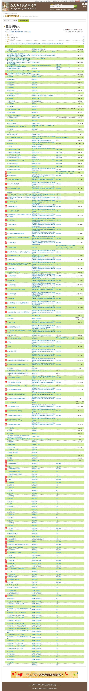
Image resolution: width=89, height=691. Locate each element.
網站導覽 (37, 1)
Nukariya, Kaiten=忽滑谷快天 (39, 58)
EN (85, 4)
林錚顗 (53, 55)
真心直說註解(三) (11, 298)
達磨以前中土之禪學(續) (13, 166)
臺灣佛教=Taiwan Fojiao (62, 137)
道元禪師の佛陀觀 (11, 247)
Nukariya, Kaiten (36, 62)
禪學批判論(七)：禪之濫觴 (14, 601)
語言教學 (69, 9)
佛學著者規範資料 (24, 20)
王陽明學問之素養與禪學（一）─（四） (17, 386)
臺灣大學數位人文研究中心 (49, 684)
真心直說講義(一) (11, 566)
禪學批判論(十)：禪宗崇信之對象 (15, 623)
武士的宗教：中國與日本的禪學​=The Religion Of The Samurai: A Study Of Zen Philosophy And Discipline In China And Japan (18, 55)
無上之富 (9, 571)
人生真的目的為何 (11, 463)
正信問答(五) (10, 520)
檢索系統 (52, 9)
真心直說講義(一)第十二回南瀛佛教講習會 (18, 303)
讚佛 (8, 355)
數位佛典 (63, 9)
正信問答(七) (10, 487)
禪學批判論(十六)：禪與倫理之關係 (16, 646)
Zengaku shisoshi (11, 132)
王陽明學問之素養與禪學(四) (14, 411)
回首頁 (82, 1)
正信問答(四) (10, 525)
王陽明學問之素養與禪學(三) (14, 415)
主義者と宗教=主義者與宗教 (14, 179)
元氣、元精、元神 (11, 335)
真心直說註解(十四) (12, 206)
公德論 (9, 342)
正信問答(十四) (11, 514)
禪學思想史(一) (11, 79)
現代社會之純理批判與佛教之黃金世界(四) (18, 360)
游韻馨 (53, 51)
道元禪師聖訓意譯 (11, 590)
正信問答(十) (10, 501)
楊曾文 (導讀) (43, 95)
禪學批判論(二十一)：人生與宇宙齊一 (16, 612)
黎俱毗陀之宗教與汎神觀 (13, 169)
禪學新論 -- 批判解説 (12, 452)
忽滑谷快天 (34, 68)
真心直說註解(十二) (12, 220)
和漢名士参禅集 (11, 112)
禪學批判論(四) (11, 659)
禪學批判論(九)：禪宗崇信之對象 (15, 603)
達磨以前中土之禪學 (12, 163)
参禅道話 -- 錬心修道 (12, 450)
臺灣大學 (35, 684)
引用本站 (72, 1)
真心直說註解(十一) (12, 229)
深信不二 (9, 346)
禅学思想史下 (10, 103)
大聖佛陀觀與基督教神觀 (13, 68)
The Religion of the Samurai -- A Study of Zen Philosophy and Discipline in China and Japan (19, 74)
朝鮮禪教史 (10, 368)
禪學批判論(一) (11, 598)
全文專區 (58, 9)
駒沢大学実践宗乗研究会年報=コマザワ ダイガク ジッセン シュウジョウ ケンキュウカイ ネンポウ (65, 247)
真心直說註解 (10, 560)
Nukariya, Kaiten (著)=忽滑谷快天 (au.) (41, 439)
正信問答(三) (10, 517)
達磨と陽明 (10, 120)
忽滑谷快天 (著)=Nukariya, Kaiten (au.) (41, 51)
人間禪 (9, 315)
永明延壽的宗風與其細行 (13, 109)
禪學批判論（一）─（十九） (14, 143)
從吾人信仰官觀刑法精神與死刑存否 (16, 568)
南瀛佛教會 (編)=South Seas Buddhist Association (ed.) (43, 179)
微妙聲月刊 (59, 149)
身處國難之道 (10, 541)
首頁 (4, 13)
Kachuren (9, 192)
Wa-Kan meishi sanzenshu (14, 115)
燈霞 (33, 315)
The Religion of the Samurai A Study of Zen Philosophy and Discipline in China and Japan (19, 58)
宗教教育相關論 (11, 549)
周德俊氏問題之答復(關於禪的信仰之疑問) (18, 544)
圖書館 (39, 684)
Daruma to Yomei (11, 123)
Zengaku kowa (11, 444)
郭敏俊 (39, 76)
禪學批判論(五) (11, 654)
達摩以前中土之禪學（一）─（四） (16, 160)
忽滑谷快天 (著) (36, 49)
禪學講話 (9, 458)
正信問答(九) (10, 493)
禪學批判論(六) (11, 656)
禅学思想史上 (10, 106)
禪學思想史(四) (11, 90)
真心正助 (9, 140)
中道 (57, 471)
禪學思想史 (10, 76)
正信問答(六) (10, 522)
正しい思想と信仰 (11, 402)
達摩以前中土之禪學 (12, 117)
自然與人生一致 (11, 536)
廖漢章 (39, 555)
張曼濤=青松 (35, 125)
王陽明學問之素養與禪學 (13, 424)
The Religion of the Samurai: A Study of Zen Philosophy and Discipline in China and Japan (19, 71)
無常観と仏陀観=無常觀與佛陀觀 (15, 233)
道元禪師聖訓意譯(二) (12, 593)
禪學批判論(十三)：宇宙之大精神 (15, 640)
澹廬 (39, 117)
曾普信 (33, 536)
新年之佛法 (10, 582)
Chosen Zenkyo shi (12, 134)
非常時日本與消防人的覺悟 (14, 552)
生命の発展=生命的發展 (13, 211)
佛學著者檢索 (7, 20)
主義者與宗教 (10, 482)
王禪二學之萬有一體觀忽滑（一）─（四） (18, 371)
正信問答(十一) (11, 504)
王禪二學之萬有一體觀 (13, 406)
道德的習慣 (10, 595)
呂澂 (43, 125)
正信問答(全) (10, 318)
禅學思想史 (10, 129)
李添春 (33, 566)
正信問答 (9, 146)
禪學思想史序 (10, 662)
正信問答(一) (10, 485)
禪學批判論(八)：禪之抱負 (14, 620)
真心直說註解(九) (11, 259)
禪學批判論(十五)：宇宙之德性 (15, 643)
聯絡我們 (55, 1)
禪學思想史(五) (11, 87)
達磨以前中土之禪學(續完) (14, 155)
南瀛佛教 (58, 175)
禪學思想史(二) (11, 82)
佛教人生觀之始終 (11, 539)
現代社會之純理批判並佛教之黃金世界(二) (18, 398)
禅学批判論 (10, 460)
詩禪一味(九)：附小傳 (12, 585)
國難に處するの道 (11, 175)
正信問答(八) (10, 498)
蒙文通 (33, 127)
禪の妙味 (9, 430)
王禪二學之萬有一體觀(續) (14, 377)
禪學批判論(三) (11, 651)
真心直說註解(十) (11, 242)
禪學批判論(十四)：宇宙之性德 (15, 648)
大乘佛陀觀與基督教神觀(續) (14, 474)
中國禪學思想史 (11, 95)
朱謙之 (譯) (43, 49)
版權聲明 (66, 1)
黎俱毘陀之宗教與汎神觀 (13, 188)
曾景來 (33, 598)
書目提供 (60, 1)
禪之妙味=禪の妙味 (12, 51)
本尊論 (9, 172)
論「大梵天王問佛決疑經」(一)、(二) (16, 137)
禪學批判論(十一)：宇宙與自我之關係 (16, 626)
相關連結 (75, 9)
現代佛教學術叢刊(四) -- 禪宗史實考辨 (17, 126)
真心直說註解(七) (11, 275)
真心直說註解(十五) (12, 202)
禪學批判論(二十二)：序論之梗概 (15, 615)
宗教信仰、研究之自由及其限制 (15, 547)
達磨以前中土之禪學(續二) (14, 157)
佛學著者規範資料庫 (12, 13)
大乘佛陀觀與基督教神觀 (13, 272)
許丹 (53, 125)
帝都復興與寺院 (11, 558)
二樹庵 (33, 590)
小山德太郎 (41, 539)
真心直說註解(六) (11, 280)
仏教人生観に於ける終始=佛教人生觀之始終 (18, 312)
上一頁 (84, 6)
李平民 (40, 152)
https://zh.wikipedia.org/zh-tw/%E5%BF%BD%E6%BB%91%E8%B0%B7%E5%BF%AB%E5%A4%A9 (37, 43)
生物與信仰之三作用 (12, 533)
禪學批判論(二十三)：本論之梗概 (15, 618)
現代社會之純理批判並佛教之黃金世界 (17, 394)
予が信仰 (9, 477)
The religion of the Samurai (14, 93)
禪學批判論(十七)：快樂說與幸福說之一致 (18, 628)
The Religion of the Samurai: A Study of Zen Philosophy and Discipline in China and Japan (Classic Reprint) (19, 62)
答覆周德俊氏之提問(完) (13, 579)
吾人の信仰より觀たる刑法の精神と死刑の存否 (19, 195)
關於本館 (42, 1)
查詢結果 (15, 20)
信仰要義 (9, 555)
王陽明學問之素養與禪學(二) (14, 420)
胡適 (40, 125)
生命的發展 (10, 528)
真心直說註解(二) (11, 563)
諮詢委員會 (49, 1)
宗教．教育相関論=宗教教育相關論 (16, 289)
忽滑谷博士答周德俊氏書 (13, 255)
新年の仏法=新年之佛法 (13, 184)
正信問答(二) (10, 495)
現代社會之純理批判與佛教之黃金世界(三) (18, 364)
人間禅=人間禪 (11, 322)
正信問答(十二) (11, 506)
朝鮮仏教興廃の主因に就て (14, 338)
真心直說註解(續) (11, 307)
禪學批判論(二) (11, 606)
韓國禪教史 (10, 49)
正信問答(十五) (11, 512)
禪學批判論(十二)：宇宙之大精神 (15, 634)
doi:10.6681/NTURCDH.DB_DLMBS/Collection (44, 688)
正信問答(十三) (11, 509)
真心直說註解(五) (11, 284)
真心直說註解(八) (11, 268)
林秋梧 (39, 560)
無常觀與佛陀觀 (11, 574)
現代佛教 (58, 315)
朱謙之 (39, 98)
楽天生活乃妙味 (11, 447)
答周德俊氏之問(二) (12, 576)
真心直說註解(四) (11, 294)
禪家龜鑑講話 (10, 441)
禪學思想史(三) (11, 85)
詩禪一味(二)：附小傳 (12, 587)
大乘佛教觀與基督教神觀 (13, 327)
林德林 (39, 146)
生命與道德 (10, 531)
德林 (39, 468)
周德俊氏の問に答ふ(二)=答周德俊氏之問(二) (18, 252)
